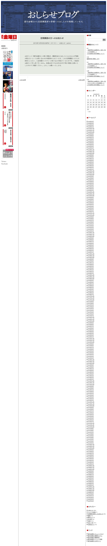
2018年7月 (91, 284)
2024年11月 (91, 151)
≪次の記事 (22, 80)
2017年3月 (91, 312)
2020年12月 (91, 232)
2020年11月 (91, 234)
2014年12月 (91, 359)
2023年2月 (91, 188)
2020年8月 (91, 239)
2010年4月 (91, 458)
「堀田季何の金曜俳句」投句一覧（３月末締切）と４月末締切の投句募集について (96, 51)
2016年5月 (91, 329)
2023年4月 (91, 185)
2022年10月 (91, 195)
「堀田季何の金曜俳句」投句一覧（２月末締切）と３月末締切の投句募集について (96, 65)
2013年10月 (91, 384)
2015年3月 (91, 354)
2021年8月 (91, 218)
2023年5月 (91, 183)
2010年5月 (91, 456)
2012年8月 (91, 409)
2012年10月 (91, 405)
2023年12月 (91, 171)
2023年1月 (91, 190)
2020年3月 (91, 248)
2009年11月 (91, 467)
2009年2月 (91, 483)
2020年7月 (91, 241)
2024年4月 (91, 163)
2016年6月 (91, 328)
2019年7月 (91, 262)
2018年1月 (91, 294)
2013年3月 (91, 397)
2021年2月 (91, 229)
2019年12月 (91, 254)
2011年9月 (91, 428)
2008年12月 (91, 486)
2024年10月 (91, 153)
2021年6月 (91, 222)
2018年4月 (91, 289)
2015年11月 (91, 340)
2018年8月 (91, 282)
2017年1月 (91, 315)
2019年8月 (91, 261)
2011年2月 (91, 441)
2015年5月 (91, 351)
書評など (90, 517)
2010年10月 (91, 448)
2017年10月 (91, 299)
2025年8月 (91, 135)
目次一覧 (90, 522)
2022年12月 (91, 192)
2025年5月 (91, 141)
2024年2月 (91, 167)
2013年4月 (91, 395)
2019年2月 (91, 271)
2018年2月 (91, 292)
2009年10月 (91, 469)
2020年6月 (91, 243)
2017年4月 (91, 310)
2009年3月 (91, 481)
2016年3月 (91, 333)
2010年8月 (91, 451)
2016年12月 (91, 317)
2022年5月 (91, 204)
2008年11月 (91, 488)
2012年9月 (91, 407)
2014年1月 (91, 379)
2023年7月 (91, 179)
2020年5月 (91, 245)
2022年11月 (91, 193)
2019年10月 (91, 257)
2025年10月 (91, 132)
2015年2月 (91, 356)
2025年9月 (91, 134)
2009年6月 (91, 476)
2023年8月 (91, 178)
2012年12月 (91, 402)
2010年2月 (91, 462)
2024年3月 (91, 165)
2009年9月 (91, 471)
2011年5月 (91, 435)
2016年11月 (91, 319)
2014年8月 (91, 367)
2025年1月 (91, 148)
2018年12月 (91, 275)
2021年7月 (91, 220)
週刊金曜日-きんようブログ (95, 534)
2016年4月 (91, 331)
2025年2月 (91, 146)
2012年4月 (91, 416)
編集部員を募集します (93, 58)
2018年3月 (91, 291)
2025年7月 (91, 137)
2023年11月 (91, 172)
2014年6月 (91, 370)
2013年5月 (91, 393)
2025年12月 (91, 128)
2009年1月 (91, 485)
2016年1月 (91, 336)
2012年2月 (91, 419)
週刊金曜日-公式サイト (94, 541)
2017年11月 (91, 298)
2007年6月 (91, 497)
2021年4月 (91, 225)
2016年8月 (91, 324)
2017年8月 (91, 303)
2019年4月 (91, 268)
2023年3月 (91, 186)
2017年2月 (91, 314)
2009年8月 (91, 472)
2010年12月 (91, 444)
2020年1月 (91, 252)
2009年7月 (91, 474)
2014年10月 (91, 363)
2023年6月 (91, 181)
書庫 (89, 515)
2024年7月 (91, 158)
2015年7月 (91, 347)
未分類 (90, 519)
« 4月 (89, 111)
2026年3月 (91, 123)
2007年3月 (91, 501)
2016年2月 (91, 335)
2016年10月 (91, 321)
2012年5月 (91, 414)
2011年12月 (91, 423)
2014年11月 (91, 361)
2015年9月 (91, 344)
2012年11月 (91, 404)
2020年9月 (91, 238)
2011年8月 (91, 430)
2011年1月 (91, 442)
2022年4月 (91, 206)
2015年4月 (91, 352)
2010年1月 (91, 464)
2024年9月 (91, 155)
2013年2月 (91, 398)
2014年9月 (91, 365)
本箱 (89, 521)
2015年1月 (91, 358)
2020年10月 (91, 236)
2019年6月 (91, 264)
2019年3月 (91, 269)
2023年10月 (91, 174)
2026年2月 (91, 125)
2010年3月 (91, 460)
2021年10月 (91, 215)
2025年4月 (91, 142)
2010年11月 (91, 446)
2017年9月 (91, 301)
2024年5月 (91, 162)
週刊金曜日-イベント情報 (95, 539)
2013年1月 (91, 400)
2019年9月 (91, 259)
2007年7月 (91, 495)
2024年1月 (91, 169)
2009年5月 (91, 478)
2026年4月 (91, 121)
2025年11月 (91, 130)
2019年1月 (91, 273)
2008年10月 (91, 490)
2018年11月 (91, 276)
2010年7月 (91, 453)
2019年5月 (91, 266)
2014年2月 (91, 377)
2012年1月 (91, 421)
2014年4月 (91, 374)
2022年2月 (91, 209)
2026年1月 (91, 126)
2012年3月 (91, 418)
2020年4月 (91, 246)
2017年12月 (91, 296)
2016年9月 (91, 322)
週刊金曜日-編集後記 (94, 537)
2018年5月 (91, 287)
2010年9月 (91, 449)
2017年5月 (91, 308)
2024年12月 (91, 149)
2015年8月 (91, 345)
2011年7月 (91, 432)
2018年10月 (91, 278)
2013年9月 (91, 386)
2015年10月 (91, 342)
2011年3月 (91, 439)
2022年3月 (91, 208)
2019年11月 (91, 255)
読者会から (91, 524)
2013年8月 (91, 388)
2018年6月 (91, 285)
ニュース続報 (92, 512)
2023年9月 (91, 176)
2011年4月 (91, 437)
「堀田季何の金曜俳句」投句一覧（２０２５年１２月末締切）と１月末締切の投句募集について (96, 83)
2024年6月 (91, 160)
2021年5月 (91, 223)
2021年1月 (91, 231)
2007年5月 (91, 499)
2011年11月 (91, 425)
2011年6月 (91, 434)
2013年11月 (91, 382)
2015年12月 (91, 338)
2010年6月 (91, 455)
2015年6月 (91, 349)
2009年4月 (91, 479)
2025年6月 (91, 139)
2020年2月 (91, 250)
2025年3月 (91, 144)
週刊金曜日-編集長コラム (95, 535)
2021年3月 (91, 227)
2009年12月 (91, 465)
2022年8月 (91, 199)
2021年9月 (91, 216)
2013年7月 (91, 389)
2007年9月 (91, 494)
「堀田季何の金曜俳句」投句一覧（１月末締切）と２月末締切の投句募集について (96, 74)
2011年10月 (91, 427)
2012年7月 (91, 411)
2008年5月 (91, 492)
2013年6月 (91, 391)
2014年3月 (91, 375)
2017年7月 (91, 305)
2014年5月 (91, 372)
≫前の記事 (81, 80)
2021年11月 (91, 213)
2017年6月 (91, 306)
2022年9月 (91, 197)
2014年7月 (91, 368)
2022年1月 (91, 211)
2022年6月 (91, 202)
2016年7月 (91, 326)
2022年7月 (91, 201)
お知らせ (90, 510)
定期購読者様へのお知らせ (95, 514)
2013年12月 (91, 381)
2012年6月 (91, 412)
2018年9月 (91, 280)
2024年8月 (91, 156)
